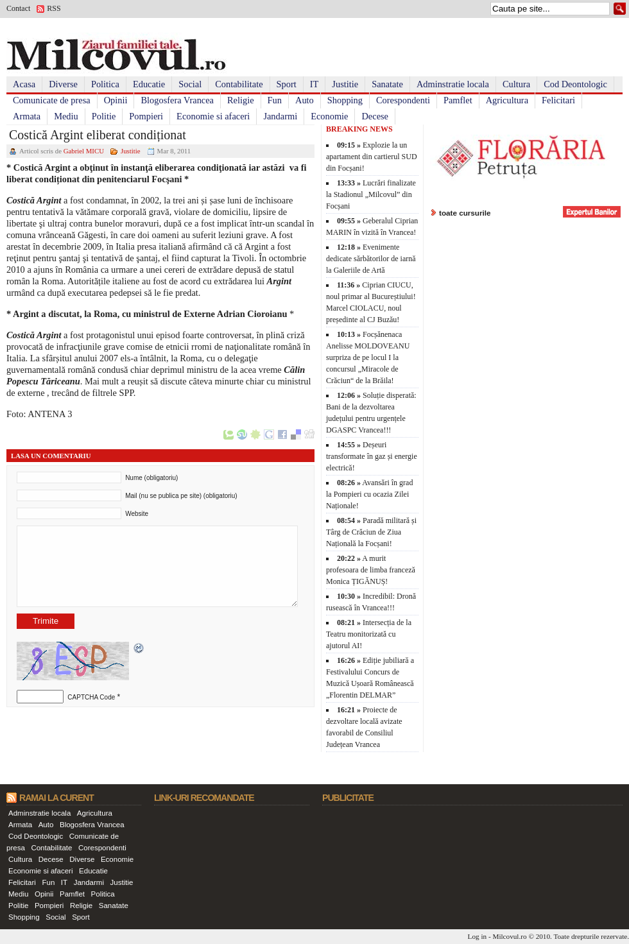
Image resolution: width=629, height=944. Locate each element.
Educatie (149, 84)
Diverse (63, 84)
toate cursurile (465, 213)
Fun (275, 100)
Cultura (516, 84)
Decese (374, 116)
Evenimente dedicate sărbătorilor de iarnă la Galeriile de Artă (371, 259)
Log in (477, 936)
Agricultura (507, 100)
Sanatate (387, 84)
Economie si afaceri (213, 116)
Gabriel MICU (84, 151)
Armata (26, 116)
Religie (240, 100)
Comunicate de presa (51, 100)
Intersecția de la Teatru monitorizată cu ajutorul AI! (368, 634)
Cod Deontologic (575, 84)
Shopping (345, 100)
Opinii (116, 100)
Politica (105, 84)
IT (314, 84)
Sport (287, 84)
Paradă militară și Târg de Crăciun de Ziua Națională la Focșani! (371, 532)
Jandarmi (280, 116)
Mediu (66, 116)
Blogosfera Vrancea (177, 100)
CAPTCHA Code (91, 697)
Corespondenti (403, 100)
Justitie (345, 84)
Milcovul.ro (509, 936)
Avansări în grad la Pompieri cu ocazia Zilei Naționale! (369, 494)
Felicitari (558, 100)
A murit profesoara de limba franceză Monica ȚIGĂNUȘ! (370, 570)
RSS (53, 8)
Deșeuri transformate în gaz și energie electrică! (371, 456)
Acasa (24, 84)
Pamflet (458, 100)
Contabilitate (239, 84)
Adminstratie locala (453, 84)
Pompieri (146, 116)
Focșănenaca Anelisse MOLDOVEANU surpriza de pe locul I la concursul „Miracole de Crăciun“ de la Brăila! (367, 357)
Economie (329, 116)
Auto (304, 100)
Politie (104, 116)
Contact (18, 8)
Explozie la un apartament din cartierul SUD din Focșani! (371, 157)
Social (190, 84)
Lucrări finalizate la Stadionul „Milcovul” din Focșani (371, 194)
